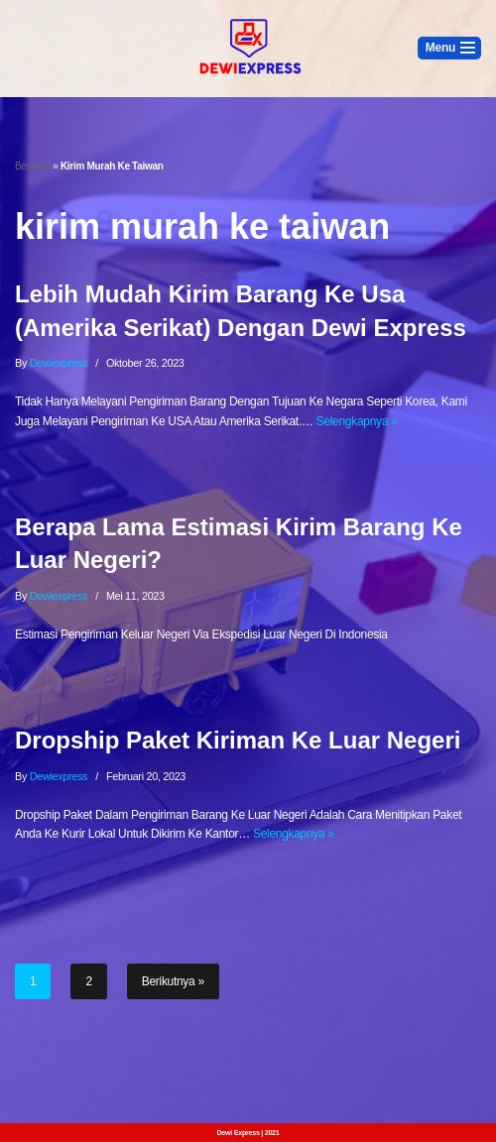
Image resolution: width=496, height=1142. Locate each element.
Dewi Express (237, 1132)
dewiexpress (59, 363)
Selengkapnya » (357, 421)
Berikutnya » (173, 981)
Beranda (33, 166)
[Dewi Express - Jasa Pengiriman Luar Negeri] (248, 48)
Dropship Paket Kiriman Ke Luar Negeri (237, 740)
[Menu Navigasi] (449, 48)
